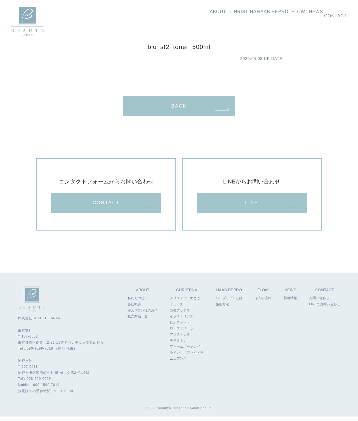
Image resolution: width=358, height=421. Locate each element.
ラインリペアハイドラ (186, 358)
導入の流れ (283, 14)
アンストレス (180, 339)
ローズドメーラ (181, 333)
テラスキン (178, 345)
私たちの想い (180, 14)
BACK (179, 107)
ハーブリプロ (250, 14)
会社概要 (134, 309)
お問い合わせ (335, 14)
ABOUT (142, 294)
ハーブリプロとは (228, 303)
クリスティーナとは (185, 303)
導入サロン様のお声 (143, 315)
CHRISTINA (186, 294)
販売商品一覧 (138, 321)
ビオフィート (180, 327)
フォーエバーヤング (185, 351)
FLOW (263, 294)
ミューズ (176, 309)
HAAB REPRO (229, 294)
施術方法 (222, 309)
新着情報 (308, 14)
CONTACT (106, 209)
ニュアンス (178, 364)
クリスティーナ (213, 14)
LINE (252, 209)
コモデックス (180, 315)
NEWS (290, 294)
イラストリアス (181, 321)
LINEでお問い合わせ (324, 309)
